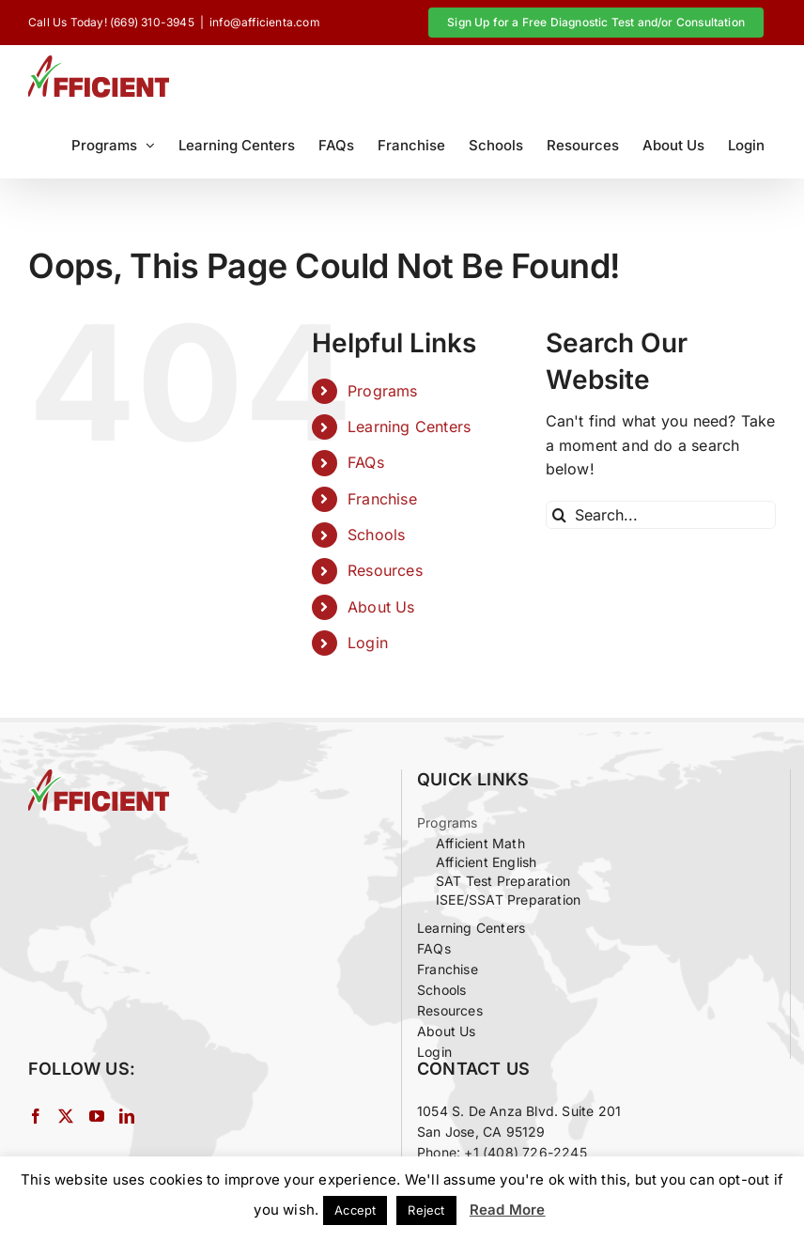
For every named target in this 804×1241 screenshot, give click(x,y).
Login (368, 642)
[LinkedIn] (126, 1116)
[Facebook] (35, 1116)
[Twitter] (65, 1116)
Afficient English (486, 862)
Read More (508, 1209)
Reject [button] (426, 1210)
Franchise (382, 498)
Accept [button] (355, 1210)
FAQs (366, 462)
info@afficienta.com (264, 22)
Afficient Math (480, 843)
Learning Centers (409, 426)
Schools (376, 534)
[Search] (560, 515)
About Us (381, 606)
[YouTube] (96, 1116)
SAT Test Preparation (503, 881)
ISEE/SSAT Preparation (508, 899)
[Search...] (661, 515)
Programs (383, 390)
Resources (385, 570)
